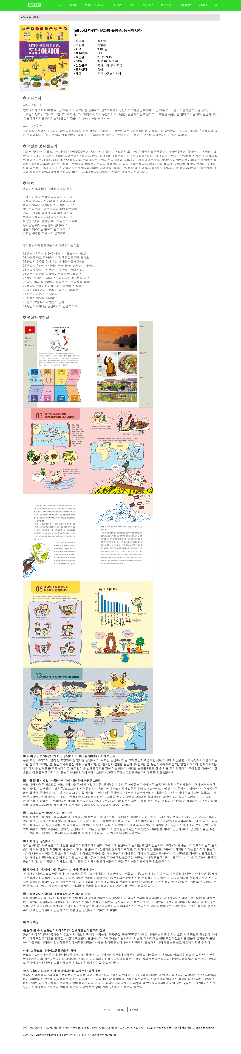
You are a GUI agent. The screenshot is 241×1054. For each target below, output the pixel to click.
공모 (131, 4)
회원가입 (120, 1009)
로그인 (107, 1009)
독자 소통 (166, 4)
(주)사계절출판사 (32, 1027)
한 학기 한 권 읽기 (94, 4)
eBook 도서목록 (30, 17)
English (203, 4)
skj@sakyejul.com (46, 1034)
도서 (59, 4)
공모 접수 (147, 4)
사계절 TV (185, 4)
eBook (73, 4)
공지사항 (133, 1009)
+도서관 (117, 4)
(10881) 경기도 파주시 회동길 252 (124, 1027)
